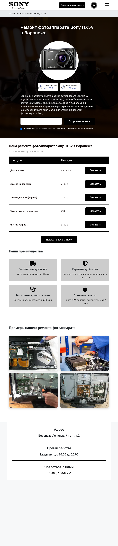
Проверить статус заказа (72, 5)
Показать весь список (59, 239)
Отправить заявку (79, 121)
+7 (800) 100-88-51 (59, 473)
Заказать (95, 170)
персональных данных (85, 128)
